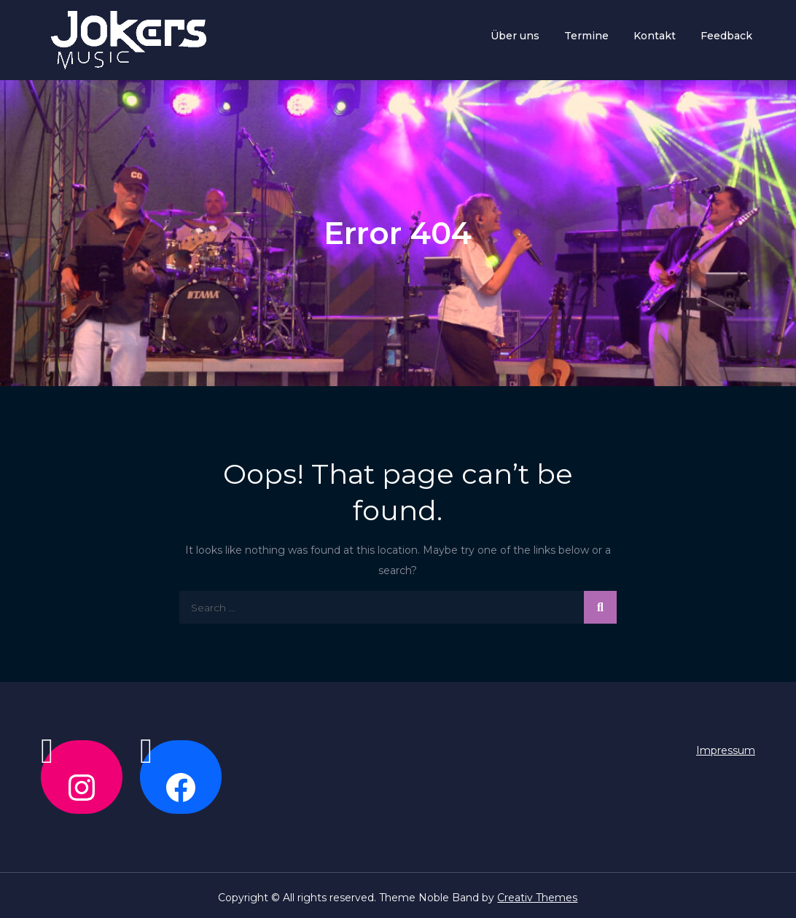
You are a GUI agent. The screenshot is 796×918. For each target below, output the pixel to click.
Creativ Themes (537, 897)
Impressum (725, 750)
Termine (586, 35)
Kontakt (654, 35)
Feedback (726, 35)
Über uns (515, 35)
